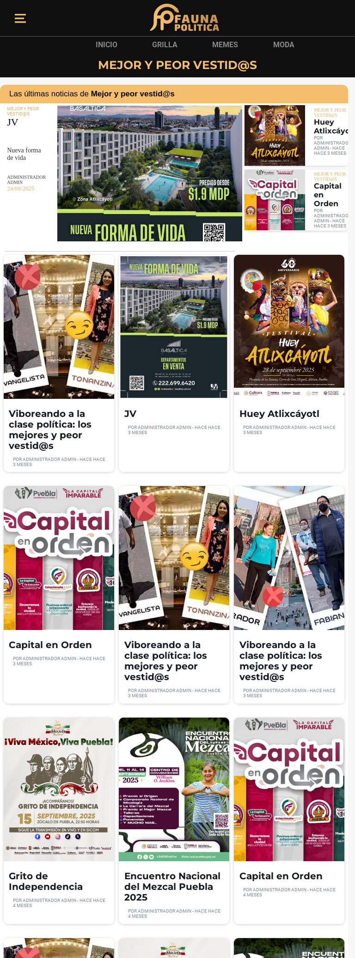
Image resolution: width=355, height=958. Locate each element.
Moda (283, 44)
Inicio (106, 44)
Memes (225, 44)
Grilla (165, 44)
